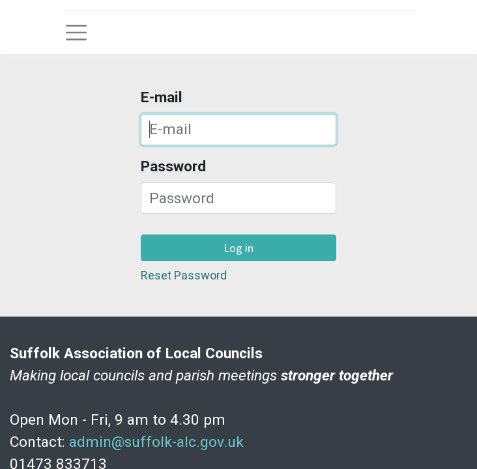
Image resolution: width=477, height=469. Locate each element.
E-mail (161, 97)
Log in (238, 247)
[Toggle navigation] (76, 32)
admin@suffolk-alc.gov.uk (156, 442)
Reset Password (184, 275)
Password (173, 166)
